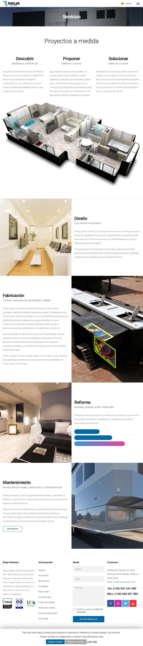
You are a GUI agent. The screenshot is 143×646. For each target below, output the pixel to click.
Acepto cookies (55, 642)
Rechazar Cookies (75, 642)
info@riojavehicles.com (124, 581)
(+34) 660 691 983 (126, 593)
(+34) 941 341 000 (124, 588)
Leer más (92, 641)
